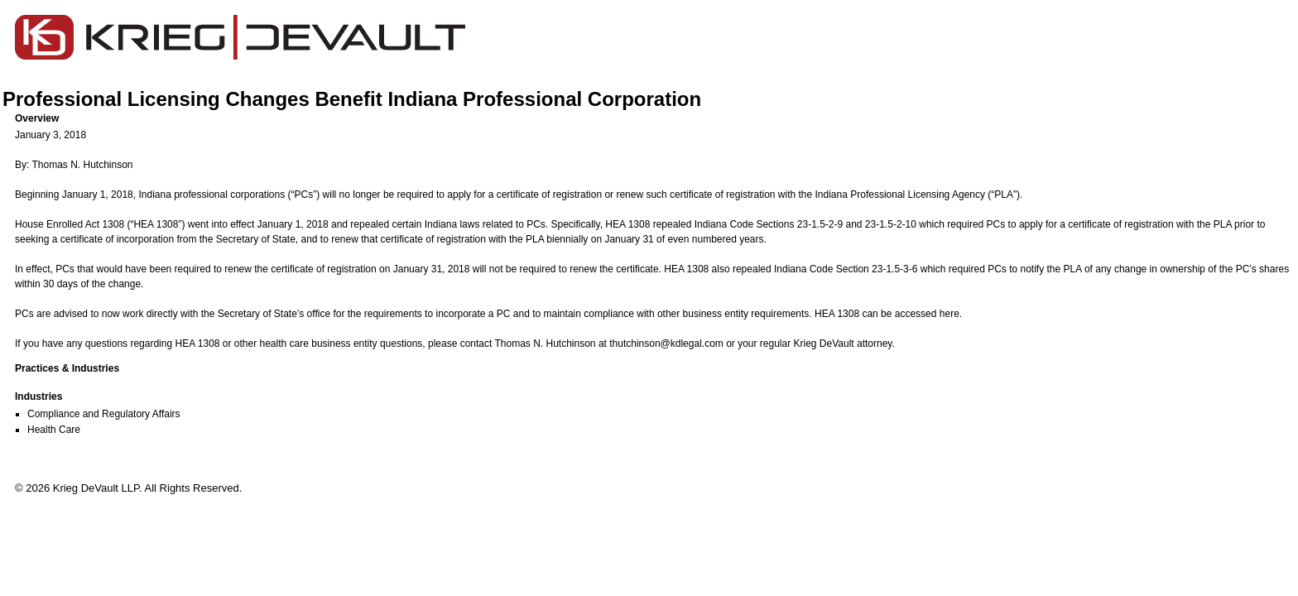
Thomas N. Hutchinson (544, 343)
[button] (655, 118)
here (949, 314)
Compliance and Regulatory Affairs (103, 414)
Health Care (53, 429)
